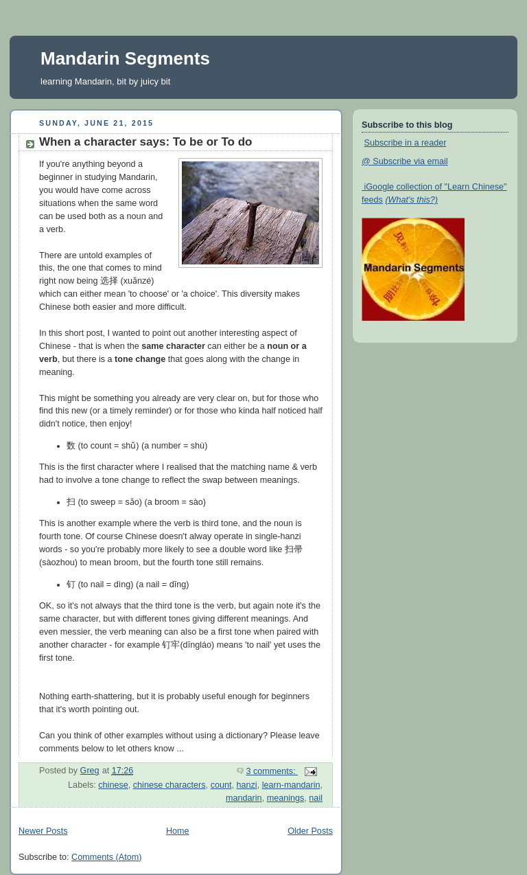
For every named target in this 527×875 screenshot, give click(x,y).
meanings (286, 798)
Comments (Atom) (106, 857)
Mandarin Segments (125, 58)
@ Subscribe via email (405, 161)
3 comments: (272, 771)
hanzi (247, 785)
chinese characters (169, 785)
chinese (113, 785)
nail (316, 798)
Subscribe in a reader (405, 143)
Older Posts (310, 831)
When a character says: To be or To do (145, 141)
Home (177, 831)
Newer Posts (43, 831)
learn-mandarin (291, 785)
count (221, 785)
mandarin (244, 798)
